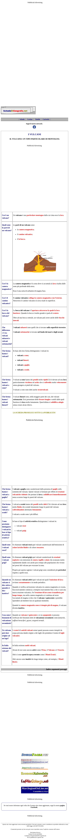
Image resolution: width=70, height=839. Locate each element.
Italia (16, 645)
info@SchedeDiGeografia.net (38, 835)
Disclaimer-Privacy (35, 832)
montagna (40, 215)
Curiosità (46, 119)
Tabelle (37, 119)
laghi (40, 633)
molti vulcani (30, 645)
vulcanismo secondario (44, 618)
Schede (22, 119)
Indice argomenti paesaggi (56, 669)
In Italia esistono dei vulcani (6, 648)
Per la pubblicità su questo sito (35, 837)
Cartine (29, 119)
